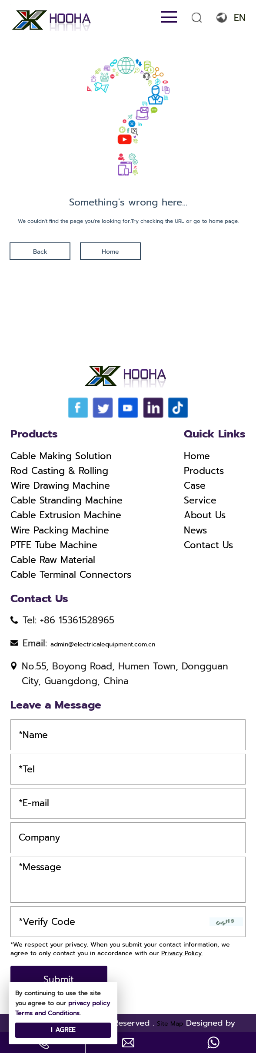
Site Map (170, 1023)
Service (200, 500)
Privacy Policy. (182, 953)
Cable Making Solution (61, 456)
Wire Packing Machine (59, 530)
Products (204, 471)
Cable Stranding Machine (66, 500)
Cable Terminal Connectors (70, 575)
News (195, 530)
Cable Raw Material (52, 560)
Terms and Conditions (47, 1013)
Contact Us (208, 545)
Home (110, 251)
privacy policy (89, 1003)
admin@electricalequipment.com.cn (102, 644)
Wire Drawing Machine (60, 486)
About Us (205, 515)
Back (40, 251)
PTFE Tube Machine (53, 545)
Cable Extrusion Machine (65, 515)
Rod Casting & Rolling (59, 471)
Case (195, 486)
